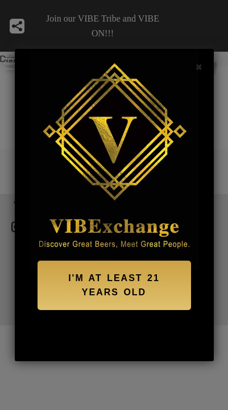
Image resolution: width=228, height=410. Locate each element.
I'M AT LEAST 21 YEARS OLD (114, 285)
